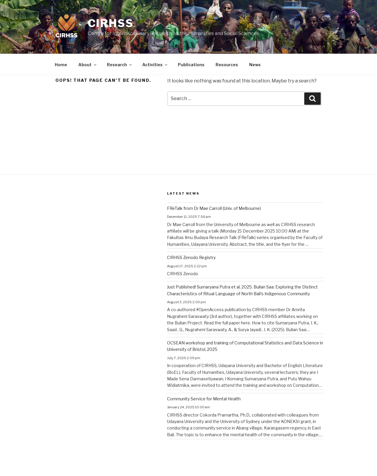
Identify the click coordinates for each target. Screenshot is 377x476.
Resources (227, 64)
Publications (191, 64)
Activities (155, 64)
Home (61, 64)
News (255, 64)
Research (120, 64)
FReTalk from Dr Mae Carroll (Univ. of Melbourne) (214, 208)
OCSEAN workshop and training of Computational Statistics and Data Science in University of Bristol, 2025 (245, 346)
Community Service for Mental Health (204, 398)
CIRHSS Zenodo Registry (191, 257)
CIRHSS (111, 23)
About (87, 64)
